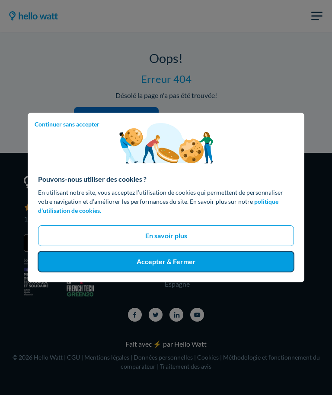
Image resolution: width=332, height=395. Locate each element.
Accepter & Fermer (166, 261)
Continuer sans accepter (67, 124)
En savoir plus (166, 235)
